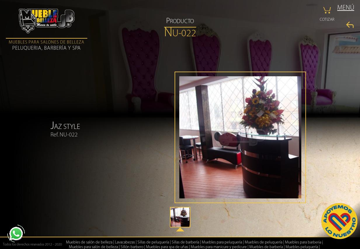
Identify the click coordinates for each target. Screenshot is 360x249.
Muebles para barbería (303, 242)
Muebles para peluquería (222, 242)
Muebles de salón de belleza (89, 242)
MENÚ (345, 8)
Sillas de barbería (185, 242)
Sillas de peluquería (153, 242)
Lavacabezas (125, 242)
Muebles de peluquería (263, 242)
